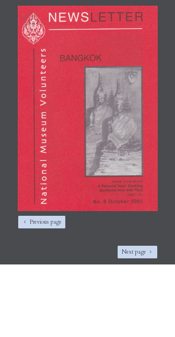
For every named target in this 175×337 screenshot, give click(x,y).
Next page (134, 252)
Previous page (45, 222)
